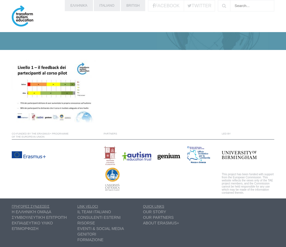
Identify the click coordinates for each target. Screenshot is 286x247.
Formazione (90, 240)
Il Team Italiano (94, 212)
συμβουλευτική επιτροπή (39, 217)
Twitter (201, 5)
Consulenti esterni (99, 217)
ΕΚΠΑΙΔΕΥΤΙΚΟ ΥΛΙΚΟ (32, 223)
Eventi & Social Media (100, 228)
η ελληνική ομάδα (31, 212)
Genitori (86, 234)
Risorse (86, 223)
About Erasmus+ (161, 223)
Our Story (154, 212)
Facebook (167, 5)
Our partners (158, 217)
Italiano (107, 6)
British (133, 6)
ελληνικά (78, 6)
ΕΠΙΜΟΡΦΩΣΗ (25, 228)
